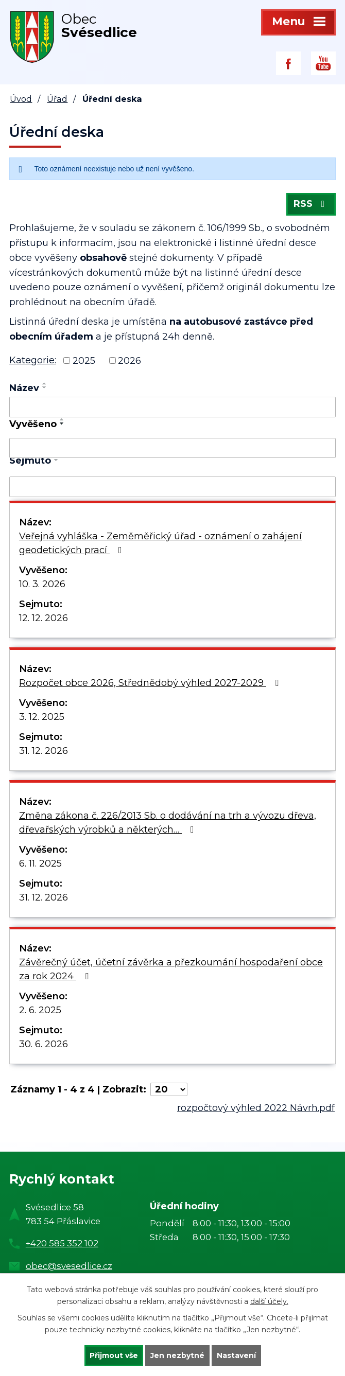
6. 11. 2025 (40, 863)
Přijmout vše (114, 1355)
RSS (311, 204)
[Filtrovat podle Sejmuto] (172, 487)
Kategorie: (32, 360)
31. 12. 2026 (43, 750)
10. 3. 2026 (42, 584)
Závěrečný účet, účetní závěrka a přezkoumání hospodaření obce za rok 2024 (171, 969)
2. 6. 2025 (40, 1010)
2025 (84, 360)
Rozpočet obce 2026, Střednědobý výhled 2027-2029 (151, 683)
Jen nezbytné (177, 1355)
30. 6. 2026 (43, 1044)
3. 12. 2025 (41, 716)
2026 (129, 360)
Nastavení (236, 1355)
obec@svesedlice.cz (69, 1266)
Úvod (21, 99)
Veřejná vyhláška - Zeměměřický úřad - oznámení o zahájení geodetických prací (160, 543)
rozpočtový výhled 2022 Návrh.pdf (256, 1108)
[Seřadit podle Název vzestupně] (44, 383)
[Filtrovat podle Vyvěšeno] (172, 448)
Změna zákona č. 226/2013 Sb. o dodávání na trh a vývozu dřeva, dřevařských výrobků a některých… (167, 822)
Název (24, 388)
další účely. (269, 1301)
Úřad (57, 99)
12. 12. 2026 (43, 618)
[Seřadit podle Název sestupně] (44, 387)
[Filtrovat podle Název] (172, 407)
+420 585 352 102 (62, 1243)
